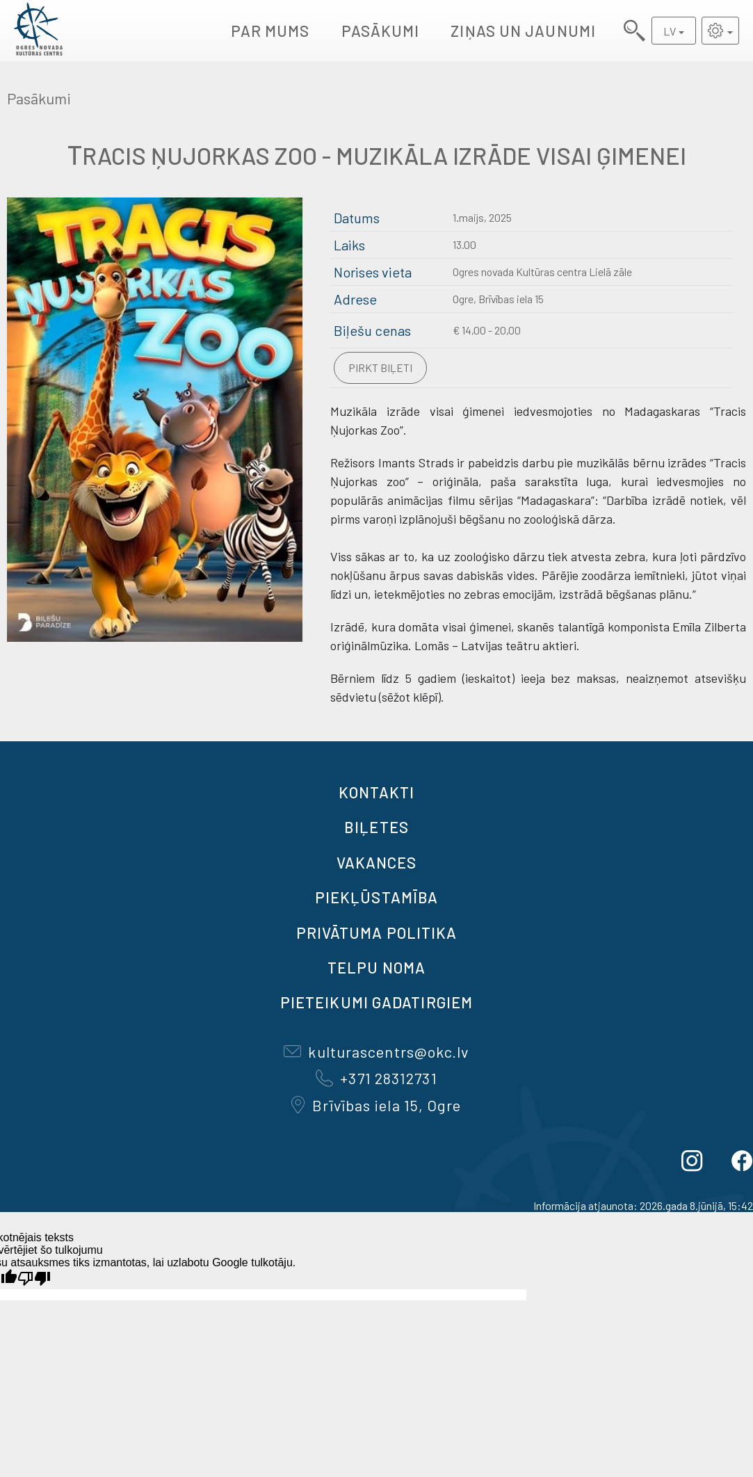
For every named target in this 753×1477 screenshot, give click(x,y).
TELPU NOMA (376, 967)
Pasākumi (380, 31)
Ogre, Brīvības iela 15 (498, 298)
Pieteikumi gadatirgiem (376, 1002)
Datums (357, 217)
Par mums (270, 31)
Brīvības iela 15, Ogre (376, 1105)
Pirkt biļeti (380, 367)
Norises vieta (373, 272)
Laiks (349, 244)
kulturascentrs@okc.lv (376, 1051)
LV (669, 31)
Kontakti (377, 792)
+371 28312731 (376, 1078)
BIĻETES (376, 827)
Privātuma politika (377, 932)
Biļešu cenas (372, 330)
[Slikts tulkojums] (34, 1278)
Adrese (355, 299)
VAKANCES (377, 862)
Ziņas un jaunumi (523, 31)
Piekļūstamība (376, 897)
